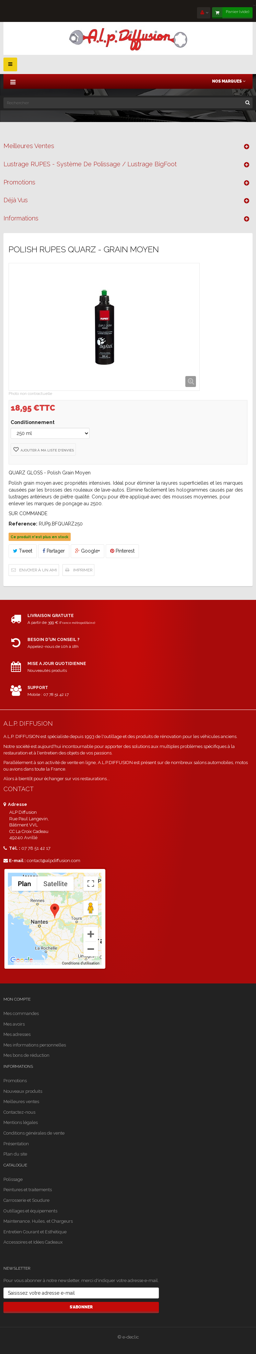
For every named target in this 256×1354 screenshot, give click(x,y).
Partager (54, 551)
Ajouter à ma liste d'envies (47, 450)
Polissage (13, 1179)
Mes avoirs (14, 1024)
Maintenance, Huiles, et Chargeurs (38, 1221)
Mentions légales (20, 1122)
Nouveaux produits (22, 1091)
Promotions (19, 182)
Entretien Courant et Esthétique (35, 1231)
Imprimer (82, 570)
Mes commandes (21, 1013)
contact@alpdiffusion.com (53, 860)
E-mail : (14, 860)
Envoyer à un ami (38, 570)
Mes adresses (17, 1034)
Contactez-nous (19, 1112)
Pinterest (122, 551)
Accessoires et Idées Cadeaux (33, 1242)
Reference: (23, 524)
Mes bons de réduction (26, 1055)
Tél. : (11, 848)
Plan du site (15, 1154)
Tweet (22, 551)
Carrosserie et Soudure (26, 1200)
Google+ (87, 551)
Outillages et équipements (30, 1210)
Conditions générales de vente (34, 1133)
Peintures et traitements (27, 1189)
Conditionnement (33, 422)
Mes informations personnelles (34, 1045)
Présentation (16, 1143)
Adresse (15, 804)
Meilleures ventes (28, 145)
